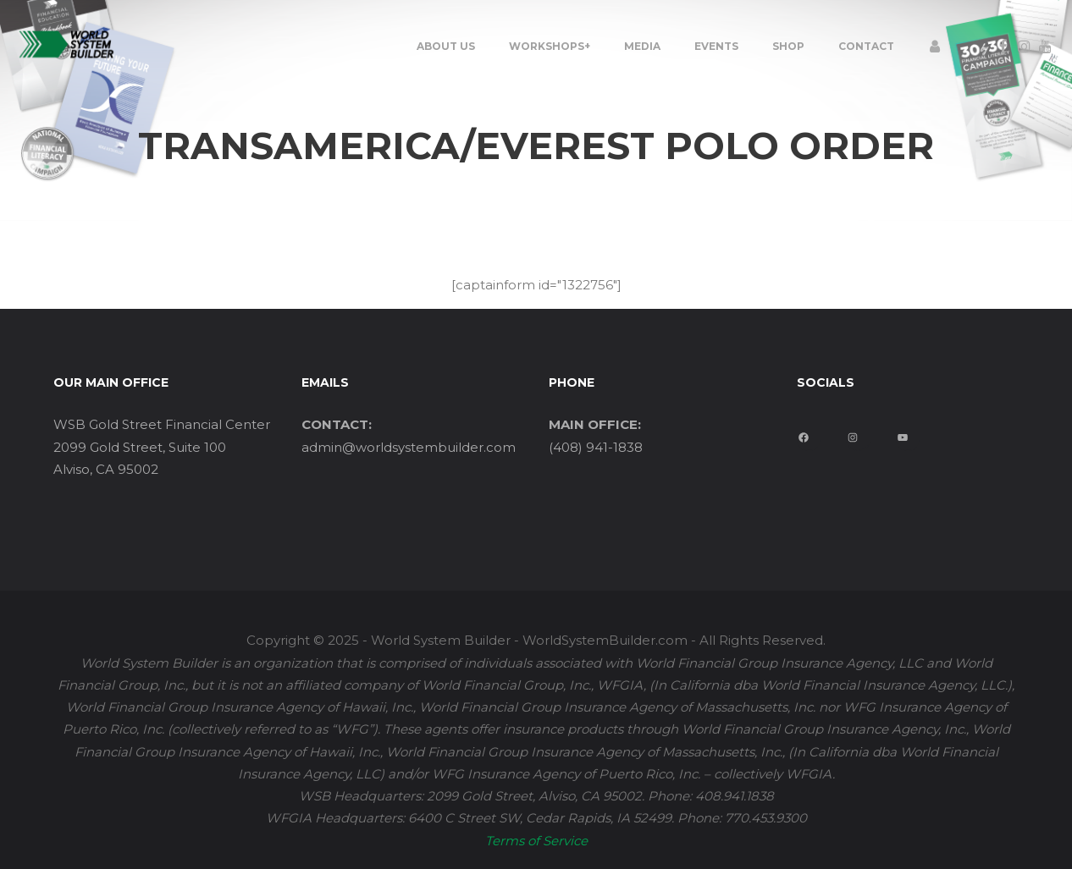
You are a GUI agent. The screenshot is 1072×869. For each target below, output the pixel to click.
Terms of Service (536, 841)
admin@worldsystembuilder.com (408, 447)
